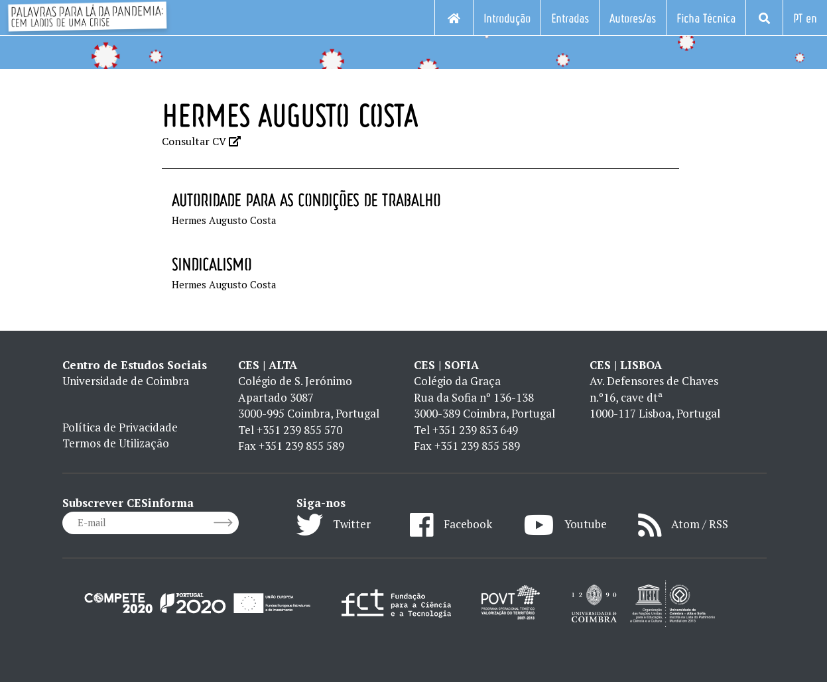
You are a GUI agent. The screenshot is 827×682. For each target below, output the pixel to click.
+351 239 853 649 (475, 429)
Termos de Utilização (115, 443)
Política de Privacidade (120, 427)
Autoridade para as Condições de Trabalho (306, 199)
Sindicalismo (211, 263)
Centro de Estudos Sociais (134, 364)
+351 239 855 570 (299, 429)
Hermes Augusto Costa (224, 220)
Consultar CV (201, 141)
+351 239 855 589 (301, 445)
